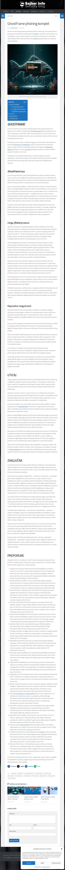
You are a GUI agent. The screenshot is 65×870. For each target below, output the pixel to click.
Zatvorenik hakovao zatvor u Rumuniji (13, 798)
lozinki (42, 732)
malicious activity (39, 773)
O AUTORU (50, 11)
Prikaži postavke (56, 863)
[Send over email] (37, 766)
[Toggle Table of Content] (24, 102)
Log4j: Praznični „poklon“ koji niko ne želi (31, 798)
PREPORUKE (14, 118)
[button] (62, 849)
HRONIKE (18, 11)
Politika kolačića (37, 867)
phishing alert (11, 776)
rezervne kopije (24, 725)
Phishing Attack (18, 776)
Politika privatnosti (46, 867)
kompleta (36, 131)
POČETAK (6, 11)
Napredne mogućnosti (19, 111)
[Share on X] (21, 766)
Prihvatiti (28, 863)
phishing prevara (27, 776)
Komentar (12, 813)
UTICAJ (12, 114)
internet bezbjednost (28, 773)
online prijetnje (47, 773)
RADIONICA (34, 11)
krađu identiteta (23, 406)
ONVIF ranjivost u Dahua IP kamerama (48, 798)
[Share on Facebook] (12, 766)
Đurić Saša (14, 28)
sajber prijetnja (43, 776)
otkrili (36, 34)
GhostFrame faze (18, 107)
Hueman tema (17, 857)
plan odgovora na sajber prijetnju (25, 693)
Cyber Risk (13, 773)
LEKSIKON (26, 11)
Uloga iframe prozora (19, 109)
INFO (12, 11)
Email (35, 825)
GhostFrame (20, 773)
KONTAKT (42, 11)
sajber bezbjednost (15, 449)
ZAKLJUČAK (13, 116)
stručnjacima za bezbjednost (21, 144)
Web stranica (12, 831)
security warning (51, 776)
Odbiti (42, 863)
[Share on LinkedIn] (29, 766)
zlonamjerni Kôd (11, 778)
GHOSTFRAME (14, 104)
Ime (10, 825)
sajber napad (35, 776)
